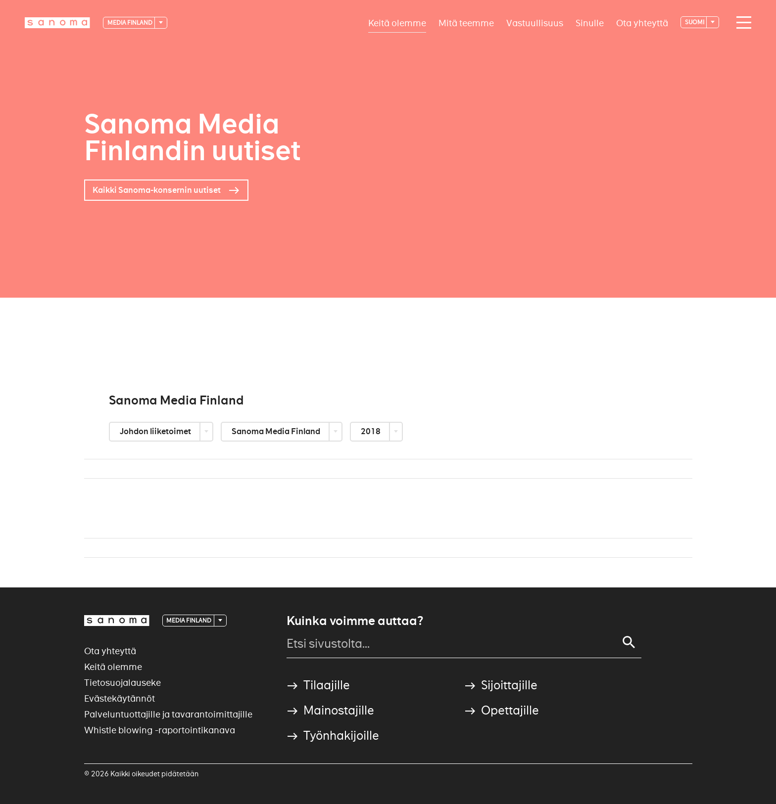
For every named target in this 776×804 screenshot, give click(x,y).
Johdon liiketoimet (156, 431)
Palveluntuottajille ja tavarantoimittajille (168, 714)
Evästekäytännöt (119, 698)
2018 (371, 431)
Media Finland (130, 22)
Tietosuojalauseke (122, 682)
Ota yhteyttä (642, 22)
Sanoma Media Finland (277, 431)
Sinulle (590, 22)
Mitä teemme (466, 22)
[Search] (629, 642)
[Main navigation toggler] (741, 23)
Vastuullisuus (534, 22)
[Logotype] (57, 22)
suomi (695, 22)
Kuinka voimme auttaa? (355, 621)
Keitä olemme (397, 22)
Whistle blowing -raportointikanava (159, 730)
